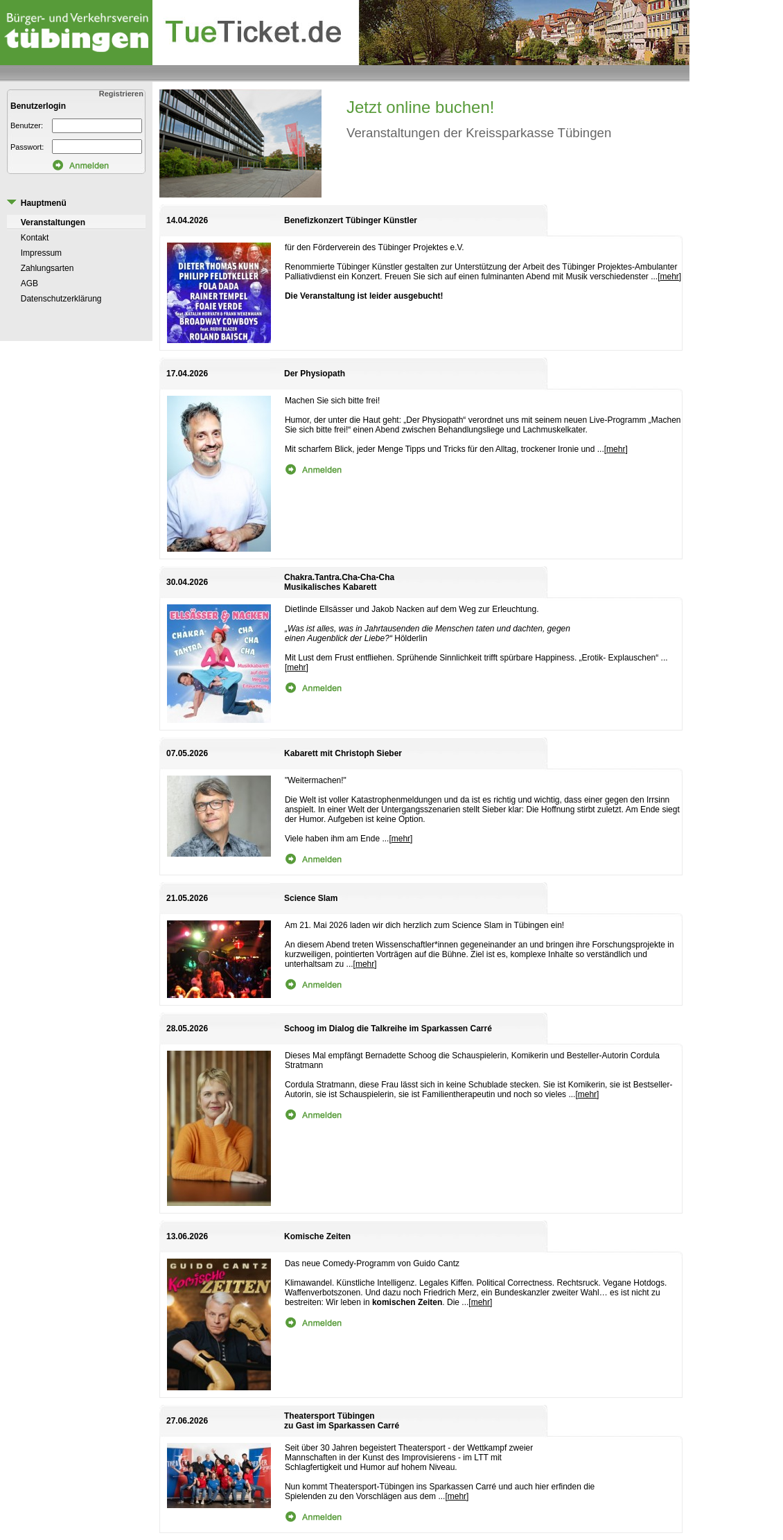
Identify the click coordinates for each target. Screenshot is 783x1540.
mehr (669, 276)
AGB (29, 283)
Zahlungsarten (47, 268)
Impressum (41, 253)
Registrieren (122, 93)
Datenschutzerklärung (61, 299)
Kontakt (35, 238)
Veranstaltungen (53, 222)
